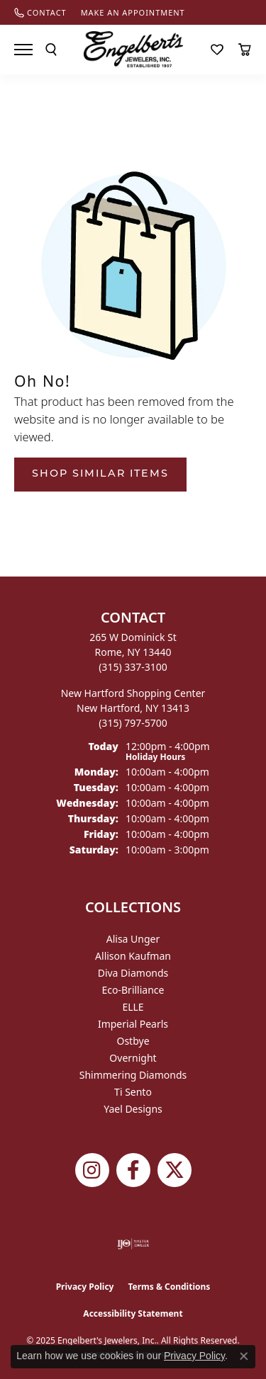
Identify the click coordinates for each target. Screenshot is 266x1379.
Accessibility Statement (132, 1313)
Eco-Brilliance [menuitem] (133, 990)
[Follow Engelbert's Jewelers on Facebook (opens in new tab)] (133, 1170)
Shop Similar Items (100, 474)
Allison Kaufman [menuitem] (133, 956)
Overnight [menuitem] (132, 1058)
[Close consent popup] (244, 1356)
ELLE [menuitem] (132, 1007)
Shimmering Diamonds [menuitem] (133, 1075)
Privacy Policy (85, 1287)
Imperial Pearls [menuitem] (133, 1024)
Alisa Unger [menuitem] (133, 939)
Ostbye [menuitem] (132, 1041)
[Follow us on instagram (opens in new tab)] (92, 1170)
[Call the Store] (133, 667)
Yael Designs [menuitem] (133, 1109)
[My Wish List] (217, 49)
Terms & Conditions (169, 1287)
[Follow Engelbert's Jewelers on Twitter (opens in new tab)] (174, 1170)
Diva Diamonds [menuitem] (133, 973)
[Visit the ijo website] (133, 1243)
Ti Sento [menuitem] (133, 1092)
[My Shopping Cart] (245, 49)
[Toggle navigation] (23, 49)
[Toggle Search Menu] (51, 49)
